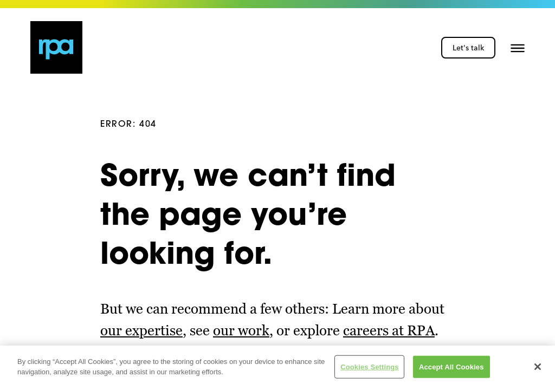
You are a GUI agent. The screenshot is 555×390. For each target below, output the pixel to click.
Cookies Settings (369, 367)
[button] (518, 47)
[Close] (538, 368)
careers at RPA (389, 330)
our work (241, 330)
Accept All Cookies (451, 367)
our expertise (141, 330)
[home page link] (56, 47)
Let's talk (468, 48)
